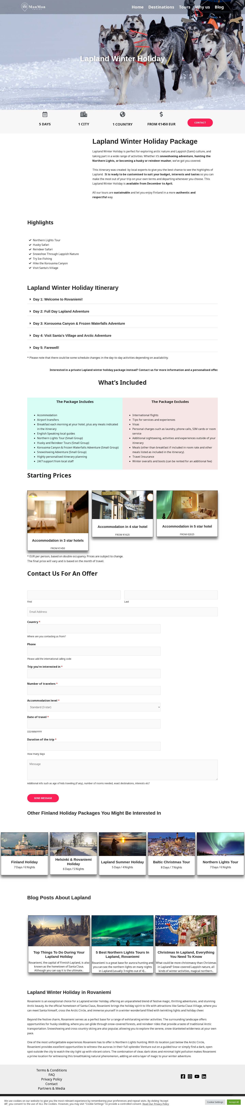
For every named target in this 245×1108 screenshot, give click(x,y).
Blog (220, 7)
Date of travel (38, 718)
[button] (122, 299)
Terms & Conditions (51, 1071)
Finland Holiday (24, 863)
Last (126, 601)
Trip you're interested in (45, 667)
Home (141, 7)
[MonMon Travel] (33, 7)
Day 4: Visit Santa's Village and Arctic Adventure (72, 335)
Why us (204, 7)
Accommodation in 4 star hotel (122, 527)
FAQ (51, 1076)
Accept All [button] (234, 1102)
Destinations (164, 7)
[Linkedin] (203, 1077)
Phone (31, 645)
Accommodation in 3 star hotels (58, 540)
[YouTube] (196, 1077)
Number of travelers (42, 684)
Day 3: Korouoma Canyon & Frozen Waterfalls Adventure (79, 323)
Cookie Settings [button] (215, 1102)
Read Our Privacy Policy (155, 1103)
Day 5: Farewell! (46, 347)
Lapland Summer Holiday (122, 863)
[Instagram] (189, 1077)
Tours (187, 7)
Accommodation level (43, 701)
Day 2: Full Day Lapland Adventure (61, 311)
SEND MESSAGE (43, 799)
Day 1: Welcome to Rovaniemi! (58, 299)
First (29, 601)
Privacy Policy (51, 1080)
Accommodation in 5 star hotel (187, 526)
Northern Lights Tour (220, 863)
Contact (51, 1085)
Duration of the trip (41, 740)
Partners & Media (51, 1090)
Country (33, 622)
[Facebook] (183, 1077)
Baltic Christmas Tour (171, 863)
